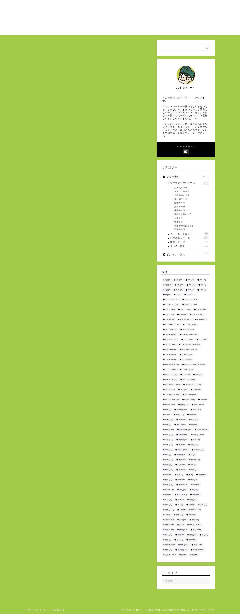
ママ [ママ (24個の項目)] (183, 389)
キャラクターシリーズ (189, 182)
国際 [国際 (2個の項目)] (168, 425)
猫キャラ (178, 222)
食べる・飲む (189, 246)
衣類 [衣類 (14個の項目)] (192, 515)
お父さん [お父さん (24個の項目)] (201, 309)
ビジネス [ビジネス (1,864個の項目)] (189, 379)
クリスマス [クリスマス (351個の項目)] (171, 339)
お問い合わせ (192, 5)
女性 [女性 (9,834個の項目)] (183, 435)
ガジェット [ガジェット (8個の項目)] (188, 329)
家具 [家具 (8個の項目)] (182, 445)
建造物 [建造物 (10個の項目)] (181, 455)
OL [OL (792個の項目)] (190, 295)
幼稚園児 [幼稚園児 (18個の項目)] (199, 450)
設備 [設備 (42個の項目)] (182, 520)
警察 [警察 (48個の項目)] (195, 520)
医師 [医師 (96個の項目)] (193, 415)
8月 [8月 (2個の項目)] (203, 285)
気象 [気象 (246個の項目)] (169, 485)
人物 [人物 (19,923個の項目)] (199, 404)
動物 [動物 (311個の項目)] (180, 415)
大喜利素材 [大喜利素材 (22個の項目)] (185, 430)
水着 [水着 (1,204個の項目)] (183, 485)
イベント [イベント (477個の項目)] (185, 319)
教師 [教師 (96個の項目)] (168, 465)
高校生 (64, 428)
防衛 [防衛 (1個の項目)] (181, 535)
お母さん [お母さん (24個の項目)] (185, 309)
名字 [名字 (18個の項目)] (194, 420)
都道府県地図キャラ (184, 226)
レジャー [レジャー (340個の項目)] (190, 394)
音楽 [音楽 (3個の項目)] (168, 540)
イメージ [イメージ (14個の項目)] (202, 319)
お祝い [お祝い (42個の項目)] (169, 314)
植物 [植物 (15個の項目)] (181, 480)
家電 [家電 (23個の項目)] (168, 450)
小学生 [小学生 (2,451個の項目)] (183, 450)
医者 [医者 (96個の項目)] (182, 420)
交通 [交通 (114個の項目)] (184, 404)
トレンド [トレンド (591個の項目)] (170, 369)
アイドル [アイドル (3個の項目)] (169, 319)
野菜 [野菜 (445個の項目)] (197, 530)
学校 (44, 428)
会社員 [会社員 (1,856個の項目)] (182, 410)
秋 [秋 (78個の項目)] (180, 505)
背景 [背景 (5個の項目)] (183, 510)
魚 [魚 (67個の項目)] (183, 555)
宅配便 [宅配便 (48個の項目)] (183, 440)
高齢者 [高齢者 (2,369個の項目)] (170, 555)
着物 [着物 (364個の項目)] (193, 500)
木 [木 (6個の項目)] (191, 475)
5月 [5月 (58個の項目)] (168, 285)
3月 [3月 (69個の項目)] (191, 280)
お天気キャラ (180, 187)
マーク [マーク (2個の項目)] (196, 389)
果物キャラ (179, 210)
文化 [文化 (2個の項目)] (193, 465)
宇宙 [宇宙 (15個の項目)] (196, 440)
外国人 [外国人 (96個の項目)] (169, 430)
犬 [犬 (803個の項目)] (195, 490)
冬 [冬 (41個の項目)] (167, 415)
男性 (54, 428)
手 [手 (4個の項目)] (193, 455)
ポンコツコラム (187, 254)
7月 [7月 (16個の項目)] (192, 285)
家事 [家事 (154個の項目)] (169, 445)
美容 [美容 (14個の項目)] (203, 505)
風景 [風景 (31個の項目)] (192, 540)
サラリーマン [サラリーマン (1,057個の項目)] (190, 349)
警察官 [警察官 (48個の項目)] (169, 525)
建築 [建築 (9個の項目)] (168, 455)
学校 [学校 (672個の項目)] (169, 440)
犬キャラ (178, 218)
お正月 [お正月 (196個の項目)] (170, 309)
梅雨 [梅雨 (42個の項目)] (168, 480)
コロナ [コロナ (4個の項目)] (202, 339)
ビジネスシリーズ (189, 238)
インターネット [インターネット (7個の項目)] (172, 324)
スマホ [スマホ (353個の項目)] (187, 359)
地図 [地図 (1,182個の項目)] (181, 425)
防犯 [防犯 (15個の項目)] (168, 535)
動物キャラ (179, 203)
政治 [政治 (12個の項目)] (182, 460)
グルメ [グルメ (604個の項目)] (188, 339)
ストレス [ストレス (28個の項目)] (187, 354)
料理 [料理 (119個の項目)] (169, 470)
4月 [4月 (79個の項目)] (203, 280)
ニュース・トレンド (189, 234)
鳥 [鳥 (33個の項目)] (194, 555)
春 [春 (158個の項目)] (168, 475)
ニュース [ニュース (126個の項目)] (187, 369)
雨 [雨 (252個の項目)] (205, 535)
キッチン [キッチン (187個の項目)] (170, 334)
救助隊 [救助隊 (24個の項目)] (195, 460)
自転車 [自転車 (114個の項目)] (196, 510)
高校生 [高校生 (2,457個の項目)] (198, 550)
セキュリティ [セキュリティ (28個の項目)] (172, 364)
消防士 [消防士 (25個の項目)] (169, 490)
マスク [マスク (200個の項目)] (170, 389)
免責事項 (57, 610)
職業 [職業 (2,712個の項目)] (169, 510)
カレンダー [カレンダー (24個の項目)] (171, 329)
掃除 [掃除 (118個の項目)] (169, 460)
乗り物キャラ (180, 199)
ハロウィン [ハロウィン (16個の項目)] (171, 374)
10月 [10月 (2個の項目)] (179, 290)
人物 (35, 428)
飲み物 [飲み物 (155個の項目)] (182, 550)
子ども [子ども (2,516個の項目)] (198, 435)
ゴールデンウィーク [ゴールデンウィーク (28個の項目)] (190, 344)
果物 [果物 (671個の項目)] (202, 475)
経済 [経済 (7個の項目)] (192, 505)
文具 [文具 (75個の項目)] (181, 465)
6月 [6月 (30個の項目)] (180, 285)
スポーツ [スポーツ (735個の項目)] (170, 359)
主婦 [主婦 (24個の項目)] (203, 399)
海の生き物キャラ (183, 214)
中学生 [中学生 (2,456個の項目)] (189, 399)
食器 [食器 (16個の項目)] (168, 550)
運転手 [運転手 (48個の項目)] (169, 530)
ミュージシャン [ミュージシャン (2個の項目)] (172, 394)
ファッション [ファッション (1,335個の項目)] (193, 384)
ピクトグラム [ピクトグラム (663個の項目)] (172, 384)
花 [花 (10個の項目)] (167, 515)
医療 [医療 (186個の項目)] (169, 420)
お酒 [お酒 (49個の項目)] (182, 314)
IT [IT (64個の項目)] (178, 295)
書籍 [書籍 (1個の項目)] (180, 475)
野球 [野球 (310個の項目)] (183, 530)
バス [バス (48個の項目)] (186, 374)
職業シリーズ (189, 242)
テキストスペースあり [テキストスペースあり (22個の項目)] (194, 364)
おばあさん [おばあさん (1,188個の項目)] (172, 304)
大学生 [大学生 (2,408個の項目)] (202, 430)
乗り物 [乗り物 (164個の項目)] (170, 404)
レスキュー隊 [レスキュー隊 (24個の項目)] (172, 399)
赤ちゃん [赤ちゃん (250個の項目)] (194, 525)
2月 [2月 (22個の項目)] (179, 280)
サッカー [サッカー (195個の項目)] (170, 349)
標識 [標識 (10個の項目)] (193, 480)
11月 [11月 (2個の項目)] (191, 290)
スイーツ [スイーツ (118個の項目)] (170, 354)
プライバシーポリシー (38, 610)
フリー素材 (36, 46)
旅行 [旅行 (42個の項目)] (182, 470)
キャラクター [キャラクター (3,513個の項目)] (190, 334)
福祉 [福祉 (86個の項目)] (168, 505)
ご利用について (168, 5)
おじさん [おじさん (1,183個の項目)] (191, 299)
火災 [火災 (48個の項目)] (182, 490)
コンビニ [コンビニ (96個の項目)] (170, 344)
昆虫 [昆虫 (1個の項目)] (194, 470)
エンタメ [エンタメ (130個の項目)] (190, 324)
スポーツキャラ (182, 191)
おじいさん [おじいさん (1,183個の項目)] (172, 299)
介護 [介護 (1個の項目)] (168, 410)
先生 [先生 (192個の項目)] (197, 410)
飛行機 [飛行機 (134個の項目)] (170, 545)
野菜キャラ (179, 229)
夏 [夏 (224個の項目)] (194, 425)
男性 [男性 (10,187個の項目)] (182, 495)
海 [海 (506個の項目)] (196, 485)
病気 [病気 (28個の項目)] (195, 495)
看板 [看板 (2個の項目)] (181, 500)
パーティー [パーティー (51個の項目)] (171, 379)
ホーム (147, 5)
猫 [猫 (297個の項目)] (168, 495)
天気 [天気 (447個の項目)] (169, 435)
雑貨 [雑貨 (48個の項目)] (192, 535)
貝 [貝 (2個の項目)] (181, 525)
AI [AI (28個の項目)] (167, 295)
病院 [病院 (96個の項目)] (168, 500)
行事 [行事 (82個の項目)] (179, 515)
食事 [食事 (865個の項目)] (184, 545)
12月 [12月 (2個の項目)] (203, 290)
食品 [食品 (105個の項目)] (198, 545)
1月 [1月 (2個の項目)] (167, 280)
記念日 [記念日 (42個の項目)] (169, 520)
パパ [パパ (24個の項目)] (198, 374)
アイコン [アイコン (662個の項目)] (197, 314)
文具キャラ (179, 207)
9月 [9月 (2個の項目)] (167, 290)
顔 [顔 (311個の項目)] (180, 540)
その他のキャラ (182, 195)
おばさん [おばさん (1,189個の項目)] (191, 304)
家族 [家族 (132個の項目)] (194, 445)
